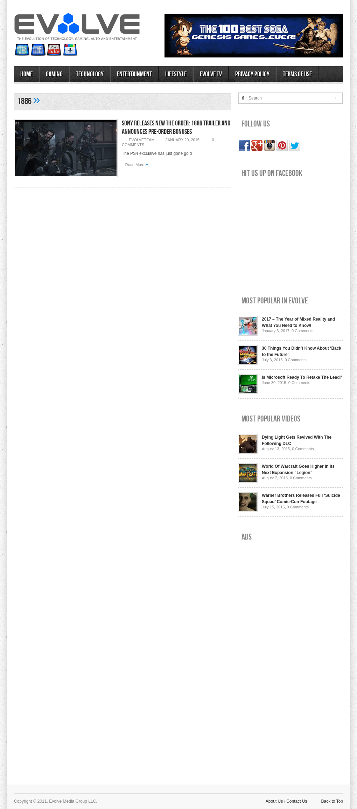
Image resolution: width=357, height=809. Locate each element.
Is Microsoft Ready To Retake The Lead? (302, 377)
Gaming (54, 74)
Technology (90, 74)
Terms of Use (297, 74)
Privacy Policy (252, 74)
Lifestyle (176, 74)
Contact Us (296, 801)
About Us (274, 801)
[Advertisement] (263, 657)
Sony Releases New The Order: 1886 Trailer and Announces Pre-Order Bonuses (176, 127)
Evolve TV (211, 74)
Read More (136, 164)
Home (26, 74)
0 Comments (302, 331)
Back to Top (332, 801)
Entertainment (134, 74)
